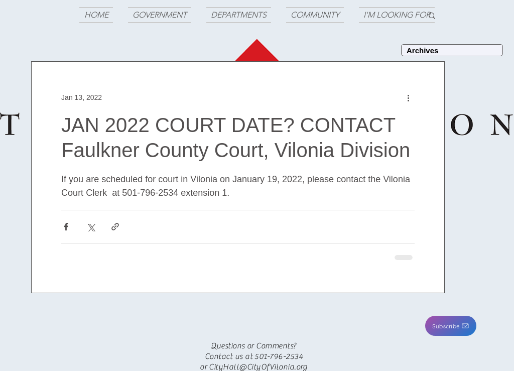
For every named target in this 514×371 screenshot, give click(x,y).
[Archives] (452, 50)
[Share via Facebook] (66, 226)
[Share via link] (115, 226)
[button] (450, 326)
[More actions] (409, 97)
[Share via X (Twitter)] (90, 226)
